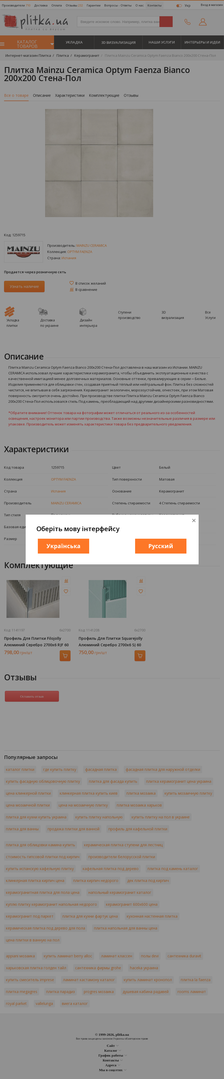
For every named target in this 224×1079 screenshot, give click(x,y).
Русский (160, 546)
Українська (63, 546)
